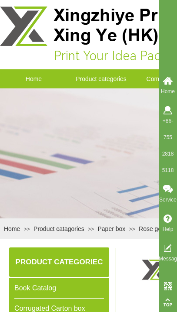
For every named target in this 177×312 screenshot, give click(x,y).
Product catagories (58, 228)
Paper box (112, 228)
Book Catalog (35, 288)
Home (34, 78)
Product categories (101, 78)
